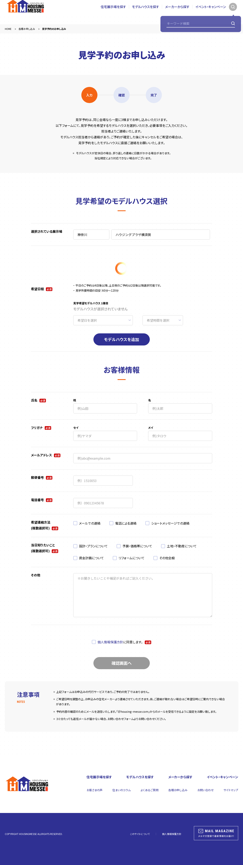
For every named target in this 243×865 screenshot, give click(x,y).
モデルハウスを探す (145, 12)
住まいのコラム (121, 790)
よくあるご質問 (149, 790)
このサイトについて (140, 834)
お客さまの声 (94, 790)
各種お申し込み (177, 790)
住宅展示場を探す (113, 12)
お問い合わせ (205, 790)
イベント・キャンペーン (210, 12)
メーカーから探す (177, 12)
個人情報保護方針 (110, 642)
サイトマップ (230, 790)
